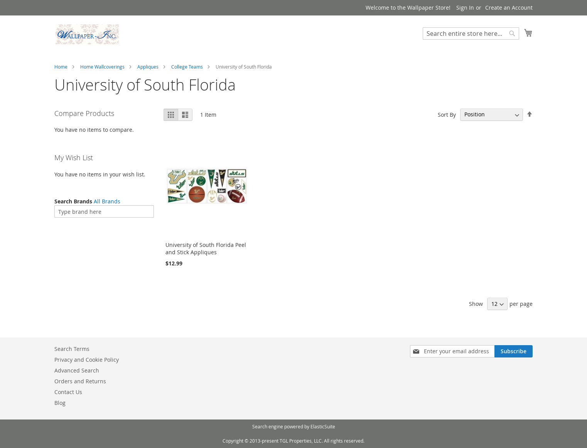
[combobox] (471, 33)
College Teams (187, 67)
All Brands (107, 201)
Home (60, 67)
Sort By (447, 114)
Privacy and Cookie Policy (86, 359)
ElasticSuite (322, 426)
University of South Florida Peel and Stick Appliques (205, 248)
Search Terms (71, 348)
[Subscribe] (513, 351)
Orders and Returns (80, 381)
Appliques (148, 67)
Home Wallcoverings (102, 67)
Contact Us (68, 392)
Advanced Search (76, 370)
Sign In (465, 7)
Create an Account (509, 7)
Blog (60, 402)
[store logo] (87, 34)
